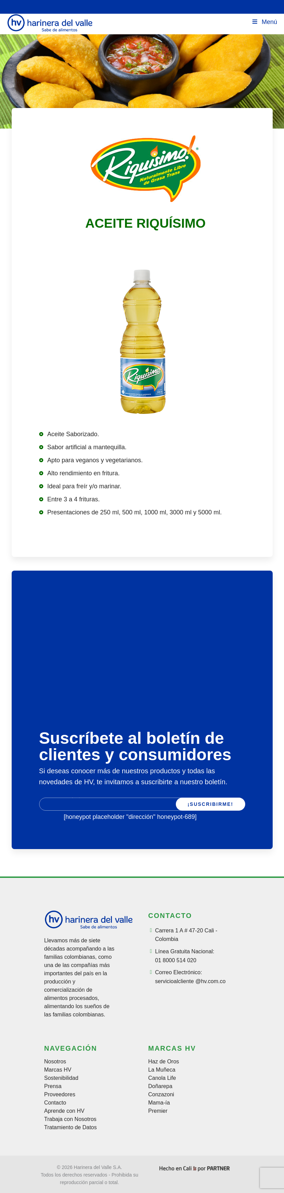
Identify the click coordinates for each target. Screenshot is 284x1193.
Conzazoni (161, 1094)
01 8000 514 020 (175, 960)
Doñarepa (160, 1086)
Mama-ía (159, 1103)
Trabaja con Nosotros (70, 1119)
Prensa (53, 1086)
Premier (158, 1111)
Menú (264, 22)
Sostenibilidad (61, 1078)
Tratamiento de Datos (70, 1127)
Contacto (55, 1103)
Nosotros (55, 1061)
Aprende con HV (64, 1111)
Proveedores (60, 1094)
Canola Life (162, 1078)
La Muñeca (161, 1070)
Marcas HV (57, 1070)
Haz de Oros (163, 1061)
